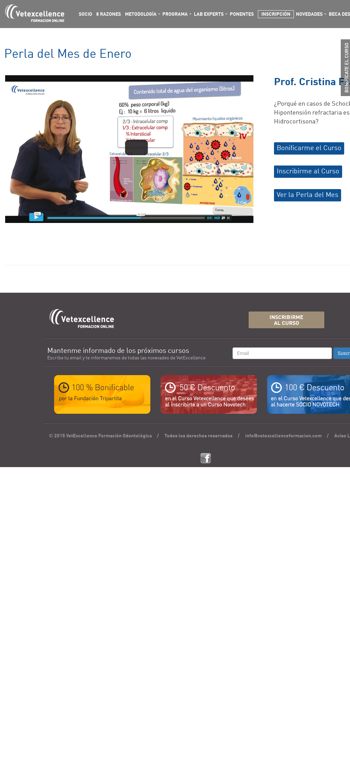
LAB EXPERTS (209, 14)
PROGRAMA (175, 14)
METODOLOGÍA (141, 14)
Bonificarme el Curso (309, 148)
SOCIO (85, 14)
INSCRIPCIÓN (275, 14)
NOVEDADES (309, 14)
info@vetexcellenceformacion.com (283, 436)
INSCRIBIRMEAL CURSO (286, 320)
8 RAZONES (108, 14)
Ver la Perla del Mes (307, 195)
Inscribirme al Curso (308, 171)
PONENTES (242, 14)
